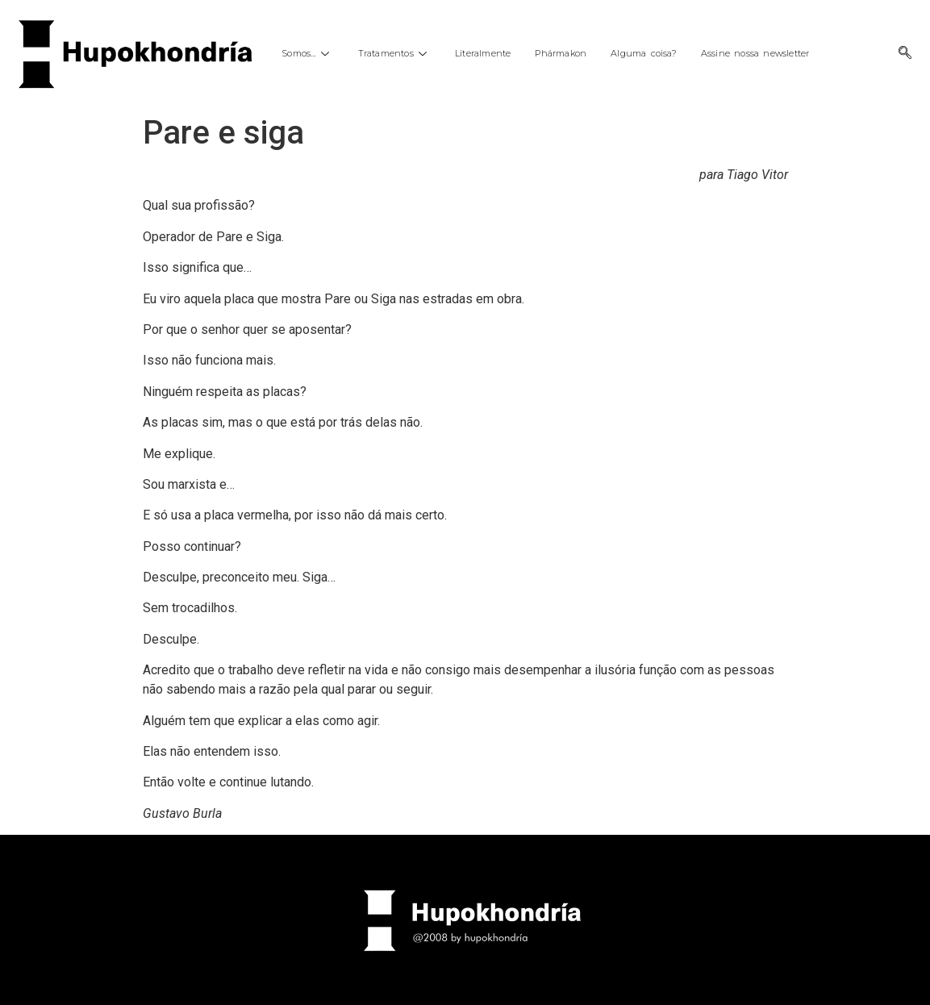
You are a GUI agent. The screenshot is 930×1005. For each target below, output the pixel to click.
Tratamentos (394, 53)
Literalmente (483, 53)
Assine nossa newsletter (755, 53)
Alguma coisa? (644, 53)
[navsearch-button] (905, 54)
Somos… (307, 53)
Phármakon (560, 53)
